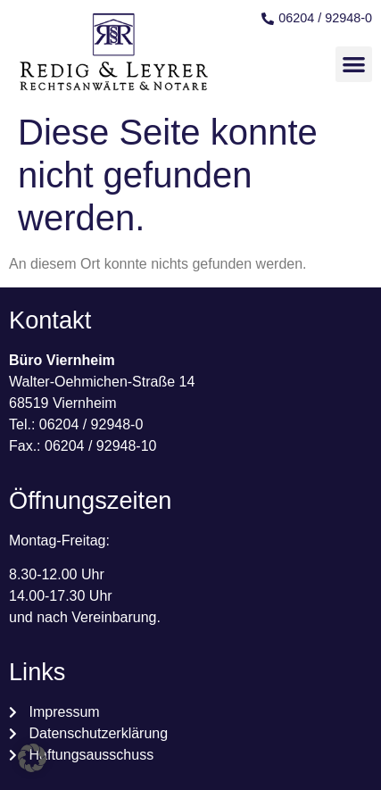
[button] (353, 64)
